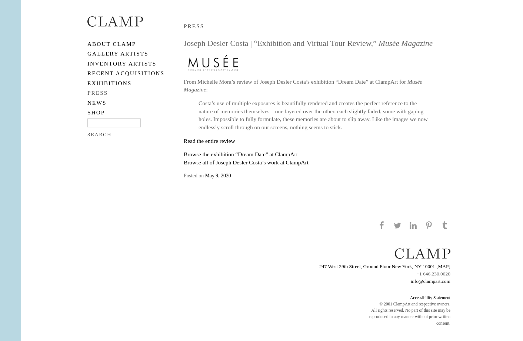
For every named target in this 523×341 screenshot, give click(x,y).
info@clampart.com (430, 281)
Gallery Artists (118, 53)
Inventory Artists (121, 63)
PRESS (97, 93)
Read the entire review (209, 141)
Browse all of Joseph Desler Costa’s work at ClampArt (246, 162)
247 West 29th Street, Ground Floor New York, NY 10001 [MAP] (384, 266)
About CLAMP (111, 44)
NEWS (97, 103)
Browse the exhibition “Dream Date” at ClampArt (241, 154)
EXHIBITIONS (109, 83)
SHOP (96, 112)
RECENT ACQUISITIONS (125, 73)
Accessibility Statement (430, 297)
